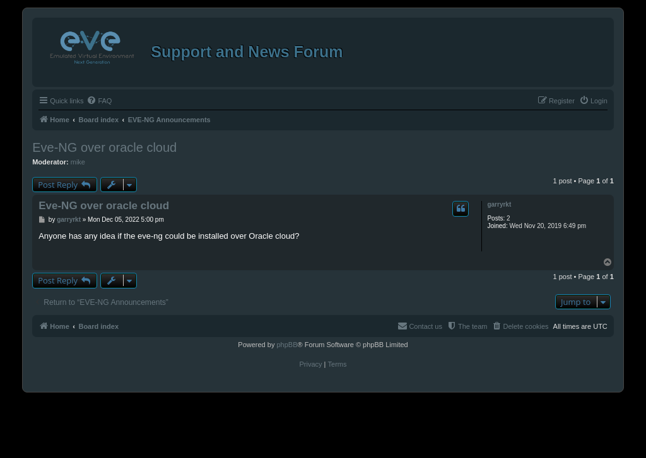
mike (78, 162)
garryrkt (499, 204)
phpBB (286, 344)
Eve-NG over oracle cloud (104, 147)
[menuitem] (99, 100)
